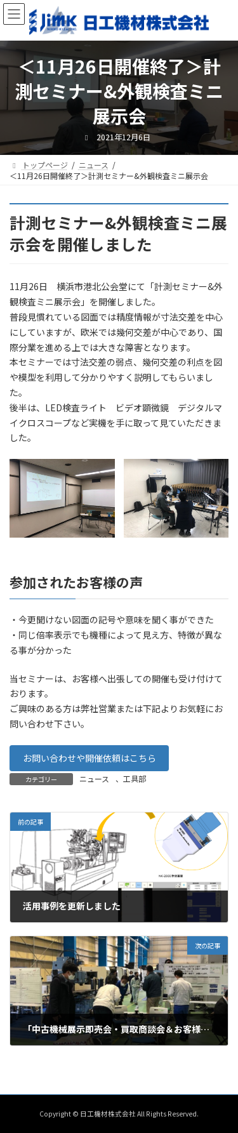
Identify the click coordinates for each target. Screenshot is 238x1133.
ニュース (94, 778)
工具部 (134, 778)
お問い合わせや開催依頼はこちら (89, 758)
